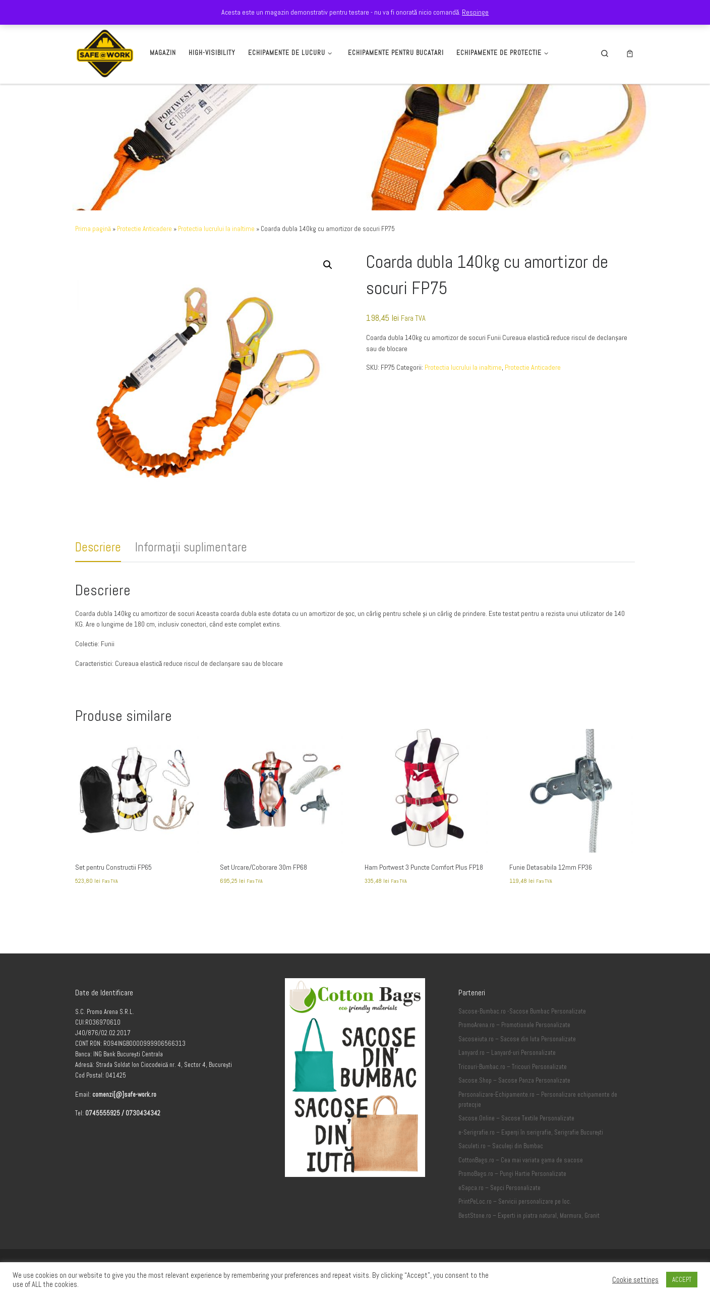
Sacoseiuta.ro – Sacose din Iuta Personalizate (517, 1039)
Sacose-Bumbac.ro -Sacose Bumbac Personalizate (522, 1011)
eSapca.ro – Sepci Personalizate (499, 1188)
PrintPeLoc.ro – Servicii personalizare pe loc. (514, 1202)
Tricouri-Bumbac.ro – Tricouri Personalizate (512, 1067)
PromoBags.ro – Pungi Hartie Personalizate (512, 1174)
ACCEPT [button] (681, 1279)
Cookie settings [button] (635, 1279)
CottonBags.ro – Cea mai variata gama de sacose (520, 1160)
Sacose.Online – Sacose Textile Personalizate (516, 1118)
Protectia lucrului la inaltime (216, 228)
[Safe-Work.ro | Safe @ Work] (105, 52)
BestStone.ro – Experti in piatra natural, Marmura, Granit (529, 1216)
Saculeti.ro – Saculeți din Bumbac (500, 1146)
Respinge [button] (475, 12)
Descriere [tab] (98, 547)
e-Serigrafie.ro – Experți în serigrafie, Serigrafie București (530, 1133)
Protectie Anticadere (144, 228)
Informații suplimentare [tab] (191, 547)
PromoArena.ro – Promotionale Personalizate (514, 1025)
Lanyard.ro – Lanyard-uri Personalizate (507, 1053)
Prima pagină (93, 228)
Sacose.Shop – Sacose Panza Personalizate (514, 1081)
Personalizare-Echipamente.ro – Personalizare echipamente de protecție (537, 1100)
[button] (328, 265)
